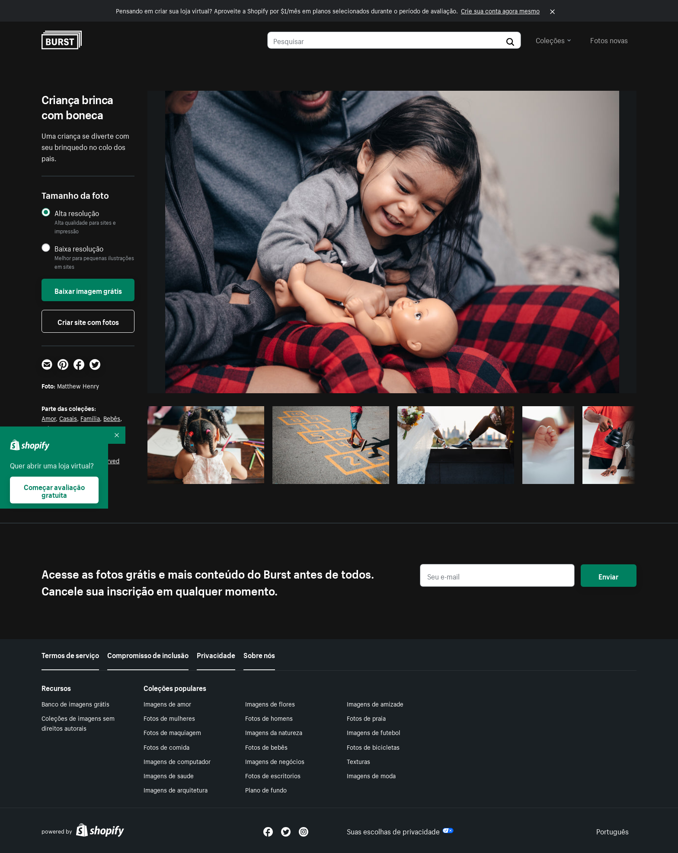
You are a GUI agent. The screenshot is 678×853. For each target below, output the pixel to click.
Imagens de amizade (375, 703)
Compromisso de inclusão (148, 654)
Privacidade (216, 654)
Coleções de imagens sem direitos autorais (78, 722)
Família (90, 418)
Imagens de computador (177, 761)
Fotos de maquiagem (172, 732)
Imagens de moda (371, 775)
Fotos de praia (366, 718)
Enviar (608, 575)
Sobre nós (259, 654)
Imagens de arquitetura (176, 789)
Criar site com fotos (88, 321)
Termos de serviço (70, 654)
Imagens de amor (167, 703)
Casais (68, 418)
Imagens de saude (169, 775)
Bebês (111, 418)
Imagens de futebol (373, 732)
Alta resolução (76, 213)
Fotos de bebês (266, 746)
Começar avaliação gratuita (54, 490)
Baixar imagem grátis (88, 290)
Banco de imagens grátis (75, 703)
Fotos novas (609, 39)
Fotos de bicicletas (373, 746)
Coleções (553, 39)
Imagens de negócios (274, 761)
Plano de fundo (266, 789)
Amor (49, 418)
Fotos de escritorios (273, 775)
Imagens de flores (270, 703)
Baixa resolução (78, 248)
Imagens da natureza (273, 732)
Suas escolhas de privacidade (400, 830)
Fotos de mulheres (169, 718)
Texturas (358, 761)
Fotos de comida (166, 746)
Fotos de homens (269, 718)
